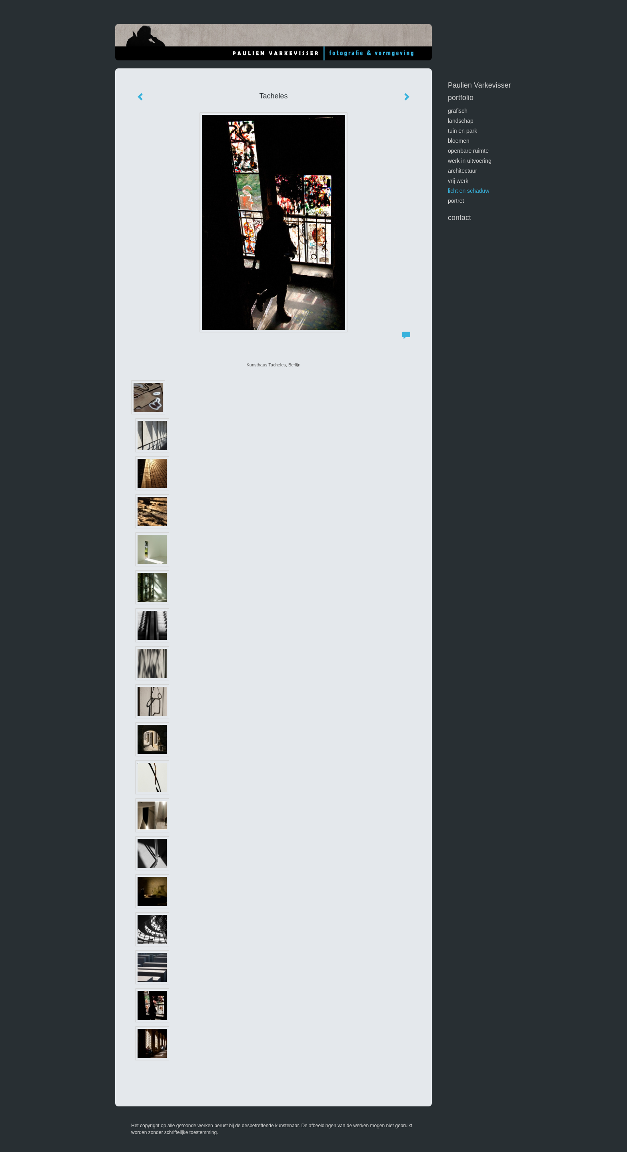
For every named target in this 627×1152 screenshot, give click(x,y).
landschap (460, 121)
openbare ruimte (468, 151)
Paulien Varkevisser (479, 85)
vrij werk (458, 181)
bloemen (458, 141)
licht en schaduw (468, 191)
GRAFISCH (457, 111)
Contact (459, 218)
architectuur (462, 171)
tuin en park (462, 131)
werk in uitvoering (469, 161)
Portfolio (460, 98)
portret (456, 201)
